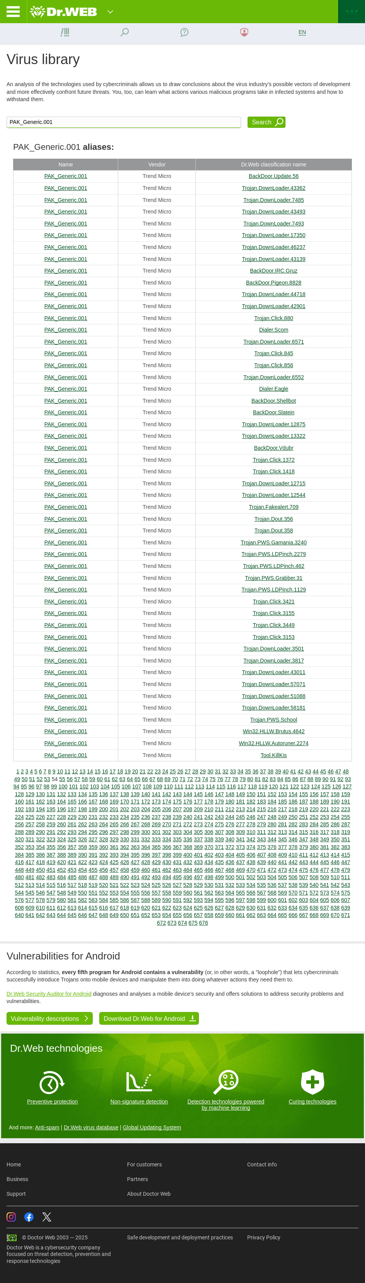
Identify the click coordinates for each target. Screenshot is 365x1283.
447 (345, 862)
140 (145, 794)
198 (82, 809)
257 (29, 824)
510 (335, 877)
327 (92, 839)
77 (228, 779)
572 (313, 893)
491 (135, 877)
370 (208, 847)
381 (324, 847)
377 (282, 847)
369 (198, 847)
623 (177, 908)
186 (293, 801)
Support (16, 1194)
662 (250, 915)
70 (175, 779)
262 (82, 824)
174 (166, 801)
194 (40, 809)
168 (103, 801)
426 (124, 862)
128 (19, 794)
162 (40, 801)
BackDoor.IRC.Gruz (273, 271)
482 (40, 877)
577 (29, 900)
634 (293, 908)
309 (240, 832)
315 (303, 832)
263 (92, 824)
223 (345, 809)
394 (124, 855)
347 (303, 839)
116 (231, 786)
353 (29, 847)
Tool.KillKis (274, 755)
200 (103, 809)
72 (190, 779)
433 (198, 862)
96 (31, 786)
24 (165, 771)
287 (345, 824)
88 (310, 779)
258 (40, 824)
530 (208, 885)
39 (278, 771)
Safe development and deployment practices (180, 1237)
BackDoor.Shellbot (273, 401)
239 (177, 817)
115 (220, 786)
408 (271, 855)
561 (198, 893)
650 (124, 915)
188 (313, 801)
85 (288, 779)
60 (100, 779)
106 (126, 786)
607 (345, 900)
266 (124, 824)
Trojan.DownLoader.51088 (274, 696)
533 (240, 885)
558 (166, 893)
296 (103, 832)
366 (166, 847)
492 (145, 877)
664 (271, 915)
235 (135, 817)
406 (250, 855)
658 (208, 915)
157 (324, 794)
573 (324, 893)
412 (313, 855)
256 (19, 824)
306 (208, 832)
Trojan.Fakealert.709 (274, 507)
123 (304, 786)
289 (29, 832)
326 (82, 839)
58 (85, 779)
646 (82, 915)
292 (61, 832)
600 (271, 900)
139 (135, 794)
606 (335, 900)
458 (124, 870)
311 (261, 832)
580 (61, 900)
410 (293, 855)
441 (282, 862)
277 (240, 824)
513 (29, 885)
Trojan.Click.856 (273, 365)
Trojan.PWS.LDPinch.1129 (273, 589)
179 (219, 801)
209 (198, 809)
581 (72, 900)
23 (157, 771)
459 (135, 870)
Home (14, 1164)
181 (240, 801)
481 (29, 877)
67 (152, 779)
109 (157, 786)
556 (145, 893)
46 (331, 771)
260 (61, 824)
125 (326, 786)
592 (187, 900)
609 (29, 908)
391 (92, 855)
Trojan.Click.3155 (273, 613)
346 (293, 839)
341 (240, 839)
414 (335, 855)
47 (338, 771)
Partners (137, 1179)
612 (61, 908)
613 (72, 908)
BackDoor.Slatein (273, 412)
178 (208, 801)
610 (40, 908)
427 (135, 862)
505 (282, 877)
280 (271, 824)
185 (282, 801)
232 (103, 817)
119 (262, 786)
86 (295, 779)
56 (70, 779)
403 (219, 855)
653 (156, 915)
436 (229, 862)
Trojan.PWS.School (273, 720)
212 (229, 809)
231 (92, 817)
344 (271, 839)
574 (335, 893)
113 (199, 786)
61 (107, 779)
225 (29, 817)
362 (124, 847)
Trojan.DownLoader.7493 (273, 223)
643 (50, 915)
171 (135, 801)
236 (145, 817)
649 (114, 915)
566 (250, 893)
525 (156, 885)
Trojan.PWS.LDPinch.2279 (273, 554)
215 (261, 809)
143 (177, 794)
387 (50, 855)
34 (241, 771)
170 (124, 801)
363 (135, 847)
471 (261, 870)
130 (40, 794)
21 (143, 771)
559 (177, 893)
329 (114, 839)
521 (114, 885)
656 (187, 915)
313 (282, 832)
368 (187, 847)
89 (318, 779)
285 (324, 824)
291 (50, 832)
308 (229, 832)
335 (177, 839)
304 (187, 832)
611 (50, 908)
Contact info (262, 1164)
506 (293, 877)
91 (333, 779)
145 (198, 794)
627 (219, 908)
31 (218, 771)
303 (177, 832)
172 (145, 801)
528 (187, 885)
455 (92, 870)
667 (303, 915)
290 (40, 832)
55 (62, 779)
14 (90, 771)
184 (271, 801)
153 (282, 794)
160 (19, 801)
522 (124, 885)
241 (198, 817)
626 (208, 908)
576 (19, 900)
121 (284, 786)
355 (50, 847)
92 (341, 779)
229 (72, 817)
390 (82, 855)
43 (308, 771)
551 (92, 893)
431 (177, 862)
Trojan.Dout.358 (274, 530)
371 (219, 847)
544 (19, 893)
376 (271, 847)
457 (114, 870)
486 (82, 877)
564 (229, 893)
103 (94, 786)
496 (187, 877)
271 (177, 824)
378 (293, 847)
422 (82, 862)
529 (198, 885)
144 (187, 794)
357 (72, 847)
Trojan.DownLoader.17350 (274, 235)
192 (19, 809)
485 (72, 877)
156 (313, 794)
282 (293, 824)
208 (187, 809)
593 (198, 900)
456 (103, 870)
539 (303, 885)
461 (156, 870)
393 (114, 855)
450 (40, 870)
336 (187, 839)
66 (145, 779)
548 (61, 893)
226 (40, 817)
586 (124, 900)
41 (293, 771)
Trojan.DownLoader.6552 (273, 377)
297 (114, 832)
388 (61, 855)
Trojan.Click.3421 (273, 601)
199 (92, 809)
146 (208, 794)
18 (120, 771)
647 (92, 915)
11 (68, 771)
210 (208, 809)
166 (82, 801)
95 (24, 786)
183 (261, 801)
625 (198, 908)
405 (240, 855)
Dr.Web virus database (91, 1127)
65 (137, 779)
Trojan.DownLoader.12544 (274, 495)
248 (271, 817)
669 (324, 915)
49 (17, 779)
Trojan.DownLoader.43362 (274, 188)
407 (261, 855)
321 (29, 839)
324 (61, 839)
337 (198, 839)
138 (124, 794)
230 (82, 817)
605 (324, 900)
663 (261, 915)
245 (240, 817)
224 (19, 817)
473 (282, 870)
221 (324, 809)
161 (29, 801)
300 (145, 832)
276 (229, 824)
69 (168, 779)
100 (62, 786)
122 (294, 786)
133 (72, 794)
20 (135, 771)
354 (40, 847)
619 (135, 908)
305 (198, 832)
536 (271, 885)
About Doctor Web (149, 1194)
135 (92, 794)
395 (135, 855)
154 (293, 794)
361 (114, 847)
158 (335, 794)
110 (168, 786)
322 (40, 839)
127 (347, 786)
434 (208, 862)
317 (324, 832)
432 (187, 862)
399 (177, 855)
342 (250, 839)
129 (29, 794)
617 (114, 908)
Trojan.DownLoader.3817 (273, 661)
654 (166, 915)
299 (135, 832)
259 (50, 824)
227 (50, 817)
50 (25, 779)
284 (313, 824)
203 (135, 809)
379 (303, 847)
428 (145, 862)
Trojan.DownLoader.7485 (273, 200)
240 (187, 817)
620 (145, 908)
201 (114, 809)
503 (261, 877)
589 (156, 900)
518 (82, 885)
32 (225, 771)
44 (315, 771)
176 (187, 801)
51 (32, 779)
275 (219, 824)
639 (345, 908)
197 (72, 809)
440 (271, 862)
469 (240, 870)
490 (124, 877)
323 (50, 839)
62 (115, 779)
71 (183, 779)
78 (235, 779)
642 (40, 915)
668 (313, 915)
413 (324, 855)
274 (208, 824)
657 (198, 915)
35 (248, 771)
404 (229, 855)
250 (293, 817)
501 (240, 877)
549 (72, 893)
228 (61, 817)
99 (54, 786)
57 (77, 779)
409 (282, 855)
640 (19, 915)
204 (145, 809)
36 (256, 771)
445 (324, 862)
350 (335, 839)
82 (265, 779)
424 (103, 862)
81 (258, 779)
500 (229, 877)
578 (40, 900)
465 (198, 870)
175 (177, 801)
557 (156, 893)
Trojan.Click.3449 (273, 625)
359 (92, 847)
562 (208, 893)
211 (219, 809)
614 (82, 908)
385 (29, 855)
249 (282, 817)
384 (19, 855)
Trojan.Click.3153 (273, 637)
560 (187, 893)
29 (203, 771)
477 (324, 870)
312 (271, 832)
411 (303, 855)
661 (240, 915)
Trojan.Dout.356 (274, 519)
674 (182, 923)
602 (293, 900)
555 (135, 893)
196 (61, 809)
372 (229, 847)
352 (19, 847)
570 (293, 893)
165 (72, 801)
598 (250, 900)
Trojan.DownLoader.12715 (274, 483)
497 (198, 877)
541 (324, 885)
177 (198, 801)
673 (172, 923)
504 (271, 877)
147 (219, 794)
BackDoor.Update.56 (274, 176)
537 (282, 885)
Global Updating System (152, 1127)
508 (313, 877)
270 (166, 824)
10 (60, 771)
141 (156, 794)
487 (92, 877)
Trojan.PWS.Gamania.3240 (274, 542)
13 (83, 771)
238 (166, 817)
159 (345, 794)
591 (177, 900)
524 (145, 885)
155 (303, 794)
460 (145, 870)
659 (219, 915)
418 (40, 862)
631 (261, 908)
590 (166, 900)
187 (303, 801)
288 (19, 832)
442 (293, 862)
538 (293, 885)
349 (324, 839)
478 (335, 870)
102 (84, 786)
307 (219, 832)
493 (156, 877)
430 (166, 862)
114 (210, 786)
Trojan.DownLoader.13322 (274, 436)
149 (240, 794)
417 (29, 862)
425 (114, 862)
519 (92, 885)
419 (50, 862)
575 (345, 893)
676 (203, 923)
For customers (144, 1164)
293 (72, 832)
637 (324, 908)
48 (346, 771)
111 (178, 786)
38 (271, 771)
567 (261, 893)
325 (72, 839)
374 (250, 847)
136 (103, 794)
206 (166, 809)
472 (271, 870)
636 (313, 908)
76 (220, 779)
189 (324, 801)
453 (72, 870)
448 (19, 870)
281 (282, 824)
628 (229, 908)
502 (250, 877)
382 (335, 847)
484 (61, 877)
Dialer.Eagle (274, 389)
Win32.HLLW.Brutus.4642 (274, 731)
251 (303, 817)
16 (105, 771)
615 (92, 908)
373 (240, 847)
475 (303, 870)
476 (313, 870)
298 (124, 832)
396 (145, 855)
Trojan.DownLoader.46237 (274, 247)
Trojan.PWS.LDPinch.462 (273, 566)
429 (156, 862)
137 (114, 794)
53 (47, 779)
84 (280, 779)
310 (250, 832)
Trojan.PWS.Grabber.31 (273, 578)
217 (282, 809)
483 (50, 877)
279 (261, 824)
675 (192, 923)
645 (72, 915)
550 (82, 893)
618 (124, 908)
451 (50, 870)
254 (335, 817)
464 (187, 870)
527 (177, 885)
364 (145, 847)
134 (82, 794)
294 (82, 832)
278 (250, 824)
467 (219, 870)
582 (82, 900)
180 (229, 801)
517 (72, 885)
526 (166, 885)
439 (261, 862)
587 (135, 900)
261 (72, 824)
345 (282, 839)
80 (250, 779)
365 (156, 847)
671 (345, 915)
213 (240, 809)
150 (250, 794)
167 (92, 801)
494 (166, 877)
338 (208, 839)
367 (177, 847)
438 (250, 862)
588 (145, 900)
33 (233, 771)
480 (19, 877)
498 (208, 877)
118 (252, 786)
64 (130, 779)
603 (303, 900)
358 (82, 847)
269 (156, 824)
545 (29, 893)
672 (161, 923)
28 (195, 771)
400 (187, 855)
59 (92, 779)
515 (50, 885)
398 (166, 855)
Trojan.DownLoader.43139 (274, 259)
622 (166, 908)
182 (250, 801)
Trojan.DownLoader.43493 (274, 211)
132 (61, 794)
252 (313, 817)
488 (103, 877)
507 (303, 877)
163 (50, 801)
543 (345, 885)
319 (345, 832)
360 (103, 847)
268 (145, 824)
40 (285, 771)
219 (303, 809)
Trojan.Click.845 (273, 353)
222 (335, 809)
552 (103, 893)
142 (166, 794)
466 (208, 870)
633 (282, 908)
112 (189, 786)
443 (303, 862)
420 (61, 862)
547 (50, 893)
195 (50, 809)
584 (103, 900)
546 (40, 893)
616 (103, 908)
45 (323, 771)
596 (229, 900)
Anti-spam (47, 1127)
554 (124, 893)
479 (345, 870)
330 (124, 839)
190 (335, 801)
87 (303, 779)
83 (273, 779)
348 (313, 839)
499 (219, 877)
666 (293, 915)
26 (180, 771)
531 (219, 885)
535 (261, 885)
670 (335, 915)
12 (75, 771)
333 (156, 839)
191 (345, 801)
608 (19, 908)
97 (39, 786)
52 (40, 779)
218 (293, 809)
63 (122, 779)
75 (213, 779)
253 (324, 817)
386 (40, 855)
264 (103, 824)
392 (103, 855)
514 (40, 885)
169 (114, 801)
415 (345, 855)
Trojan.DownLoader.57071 (274, 684)
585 (114, 900)
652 (145, 915)
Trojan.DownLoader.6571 (273, 342)
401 (198, 855)
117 (242, 786)
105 (115, 786)
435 (219, 862)
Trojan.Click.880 (273, 318)
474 (293, 870)
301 (156, 832)
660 (229, 915)
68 (160, 779)
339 (219, 839)
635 (303, 908)
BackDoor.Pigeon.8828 (273, 283)
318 (335, 832)
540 (313, 885)
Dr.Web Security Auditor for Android (49, 994)
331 (135, 839)
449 (29, 870)
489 (114, 877)
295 (92, 832)
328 (103, 839)
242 (208, 817)
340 (229, 839)
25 (173, 771)
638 (335, 908)
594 (208, 900)
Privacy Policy (263, 1237)
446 (335, 862)
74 (205, 779)
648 (103, 915)
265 (114, 824)
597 (240, 900)
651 (135, 915)
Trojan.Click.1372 (273, 460)
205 (156, 809)
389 (72, 855)
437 (240, 862)
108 (147, 786)
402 (208, 855)
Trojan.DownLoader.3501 (273, 649)
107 (136, 786)
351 (345, 839)
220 (313, 809)
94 (17, 786)
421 (72, 862)
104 (104, 786)
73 (198, 779)
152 (271, 794)
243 (219, 817)
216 (271, 809)
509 (324, 877)
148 (229, 794)
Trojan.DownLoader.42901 (274, 306)
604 (313, 900)
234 (124, 817)
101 (73, 786)
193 (29, 809)
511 (345, 877)
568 (271, 893)
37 (263, 771)
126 (336, 786)
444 (313, 862)
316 (313, 832)
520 (103, 885)
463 (177, 870)
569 (282, 893)
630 (250, 908)
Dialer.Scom (273, 330)
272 (187, 824)
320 (19, 839)
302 (166, 832)
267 (135, 824)
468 (229, 870)
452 (61, 870)
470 (250, 870)
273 (198, 824)
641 (29, 915)
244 (229, 817)
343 (261, 839)
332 (145, 839)
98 (46, 786)
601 (282, 900)
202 (124, 809)
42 (300, 771)
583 (92, 900)
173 (156, 801)
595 (219, 900)
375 (261, 847)
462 (166, 870)
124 (315, 786)
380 (313, 847)
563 (219, 893)
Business (17, 1179)
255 (345, 817)
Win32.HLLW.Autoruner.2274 (274, 743)
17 (113, 771)
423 (92, 862)
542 (335, 885)
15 (98, 771)
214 (250, 809)
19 (128, 771)
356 (61, 847)
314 (293, 832)
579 (50, 900)
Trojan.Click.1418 (273, 471)
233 (114, 817)
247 (261, 817)
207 (177, 809)
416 (19, 862)
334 (166, 839)
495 (177, 877)
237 (156, 817)
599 (261, 900)
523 (135, 885)
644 (61, 915)
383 (345, 847)
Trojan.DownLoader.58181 (274, 708)
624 (187, 908)
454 (82, 870)
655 (177, 915)
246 (250, 817)
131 (50, 794)
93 (348, 779)
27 (188, 771)
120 (273, 786)
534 (250, 885)
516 (61, 885)
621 (156, 908)
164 (61, 801)
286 (335, 824)
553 (114, 893)
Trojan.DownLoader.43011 (274, 672)
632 (271, 908)
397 (156, 855)
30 (210, 771)
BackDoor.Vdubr (274, 448)
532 (229, 885)
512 (19, 885)
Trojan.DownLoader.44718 (274, 294)
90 (326, 779)
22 (150, 771)
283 (303, 824)
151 (261, 794)
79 (242, 779)
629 (240, 908)
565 (240, 893)
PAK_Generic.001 (65, 176)
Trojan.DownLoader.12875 (274, 424)
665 (282, 915)
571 (303, 893)
